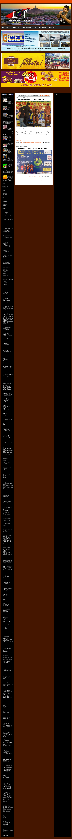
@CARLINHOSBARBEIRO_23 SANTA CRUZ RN (7, 229)
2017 (4, 197)
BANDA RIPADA (5, 256)
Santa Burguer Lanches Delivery (8, 713)
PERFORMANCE (23, 143)
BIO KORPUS (5, 271)
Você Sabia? (5, 821)
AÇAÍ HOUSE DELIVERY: (7, 235)
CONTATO (51, 27)
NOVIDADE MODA (6, 587)
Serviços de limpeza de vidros (7, 726)
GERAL (4, 447)
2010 (4, 187)
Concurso (4, 352)
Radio (4, 678)
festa (3, 423)
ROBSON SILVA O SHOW (7, 699)
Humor (4, 469)
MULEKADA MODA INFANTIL (7, 561)
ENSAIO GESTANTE (6, 399)
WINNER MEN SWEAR (6, 828)
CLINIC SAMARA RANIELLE (7, 342)
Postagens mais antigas (46, 180)
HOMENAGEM (5, 468)
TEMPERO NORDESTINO (7, 762)
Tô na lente (4, 775)
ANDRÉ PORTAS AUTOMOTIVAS (5, 243)
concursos (4, 353)
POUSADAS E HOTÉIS (15, 27)
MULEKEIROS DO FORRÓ (7, 562)
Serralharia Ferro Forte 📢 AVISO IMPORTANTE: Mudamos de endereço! (10, 156)
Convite (4, 358)
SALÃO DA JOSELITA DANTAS (8, 710)
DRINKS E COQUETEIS (7, 386)
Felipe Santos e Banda (6, 418)
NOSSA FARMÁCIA (6, 576)
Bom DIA (4, 281)
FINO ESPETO (5, 425)
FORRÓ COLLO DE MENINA (7, 431)
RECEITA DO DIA (5, 686)
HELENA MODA (5, 463)
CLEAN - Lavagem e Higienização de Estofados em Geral (7, 339)
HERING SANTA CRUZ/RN (7, 464)
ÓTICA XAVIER (5, 606)
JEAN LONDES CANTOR (7, 478)
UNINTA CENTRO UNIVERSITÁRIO (6, 800)
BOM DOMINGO (5, 282)
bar (3, 257)
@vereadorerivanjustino (6, 231)
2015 (4, 194)
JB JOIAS (4, 477)
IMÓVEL (4, 473)
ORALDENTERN (5, 600)
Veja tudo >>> (18, 140)
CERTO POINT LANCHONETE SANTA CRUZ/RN (8, 322)
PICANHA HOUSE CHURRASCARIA (6, 637)
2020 (4, 201)
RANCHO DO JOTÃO (6, 679)
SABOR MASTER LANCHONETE (5, 702)
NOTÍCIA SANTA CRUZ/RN (7, 584)
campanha (4, 297)
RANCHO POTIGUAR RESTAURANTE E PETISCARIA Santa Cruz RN (8, 682)
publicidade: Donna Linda (7, 671)
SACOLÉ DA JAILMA (6, 704)
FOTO (4, 441)
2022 (4, 204)
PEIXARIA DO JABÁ (6, 629)
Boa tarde (4, 278)
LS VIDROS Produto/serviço (7, 529)
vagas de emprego (6, 805)
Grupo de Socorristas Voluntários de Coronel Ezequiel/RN (8, 454)
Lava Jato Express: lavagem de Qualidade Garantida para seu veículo (8, 512)
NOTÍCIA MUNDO (6, 583)
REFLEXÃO (5, 689)
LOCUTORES (5, 522)
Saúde (4, 719)
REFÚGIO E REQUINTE (7, 690)
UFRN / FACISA (5, 792)
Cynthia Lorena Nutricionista (7, 366)
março (5, 213)
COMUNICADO (5, 350)
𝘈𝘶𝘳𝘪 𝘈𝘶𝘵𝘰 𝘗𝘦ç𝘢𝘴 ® (5, 252)
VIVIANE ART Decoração (7, 820)
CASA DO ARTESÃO (6, 307)
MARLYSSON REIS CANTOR (7, 540)
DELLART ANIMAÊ (6, 373)
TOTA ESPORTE (5, 783)
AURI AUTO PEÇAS (6, 251)
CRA (3, 360)
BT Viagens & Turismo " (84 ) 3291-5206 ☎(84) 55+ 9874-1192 (7, 288)
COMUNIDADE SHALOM (7, 351)
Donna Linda (5, 385)
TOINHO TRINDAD (6, 777)
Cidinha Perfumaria (6, 334)
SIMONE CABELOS (6, 733)
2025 (4, 208)
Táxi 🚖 (4, 758)
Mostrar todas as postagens (44, 95)
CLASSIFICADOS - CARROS (7, 335)
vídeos (4, 816)
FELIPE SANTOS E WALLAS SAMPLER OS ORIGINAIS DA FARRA (7, 420)
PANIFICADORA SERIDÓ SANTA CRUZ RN (7, 614)
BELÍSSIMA (5, 269)
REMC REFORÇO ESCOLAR (7, 691)
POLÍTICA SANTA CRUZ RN (7, 652)
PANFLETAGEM (5, 611)
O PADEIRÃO (5, 590)
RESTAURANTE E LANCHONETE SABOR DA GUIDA (7, 693)
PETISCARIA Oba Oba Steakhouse (6, 634)
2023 (4, 205)
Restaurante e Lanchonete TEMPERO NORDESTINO (7, 696)
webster (4, 825)
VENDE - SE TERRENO (6, 811)
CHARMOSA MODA (6, 328)
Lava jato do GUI (5, 510)
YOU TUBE (4, 831)
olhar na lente (5, 595)
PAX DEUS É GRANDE (6, 626)
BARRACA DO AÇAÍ (6, 261)
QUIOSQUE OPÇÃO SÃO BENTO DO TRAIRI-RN (7, 674)
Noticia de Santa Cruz (6, 582)
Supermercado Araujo (6, 750)
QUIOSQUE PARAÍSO (6, 676)
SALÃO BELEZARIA (6, 707)
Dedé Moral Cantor (6, 368)
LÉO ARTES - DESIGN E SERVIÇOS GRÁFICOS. (7, 521)
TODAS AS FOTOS (6, 776)
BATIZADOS (5, 264)
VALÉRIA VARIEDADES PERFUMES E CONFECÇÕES (8, 807)
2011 (4, 189)
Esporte (4, 408)
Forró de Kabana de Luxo (7, 434)
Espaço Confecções (6, 402)
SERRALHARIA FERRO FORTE (8, 725)
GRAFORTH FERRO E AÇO (7, 452)
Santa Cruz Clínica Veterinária (7, 716)
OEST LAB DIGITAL (6, 594)
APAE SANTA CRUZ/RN (6, 245)
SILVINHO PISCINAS (6, 732)
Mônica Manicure (5, 559)
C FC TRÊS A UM (5, 292)
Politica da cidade (5, 651)
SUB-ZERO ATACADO (6, 749)
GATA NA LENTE (5, 446)
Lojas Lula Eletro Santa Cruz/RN (8, 526)
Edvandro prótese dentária (7, 393)
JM (3, 481)
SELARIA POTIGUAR (6, 722)
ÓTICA (4, 603)
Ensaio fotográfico (5, 398)
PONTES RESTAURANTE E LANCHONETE (7, 658)
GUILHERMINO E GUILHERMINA (5, 459)
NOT (3, 577)
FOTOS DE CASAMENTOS (7, 442)
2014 (4, 193)
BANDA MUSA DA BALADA (7, 255)
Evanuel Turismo (5, 413)
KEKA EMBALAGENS (6, 500)
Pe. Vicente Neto (5, 627)
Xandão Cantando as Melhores (8, 830)
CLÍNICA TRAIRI (5, 343)
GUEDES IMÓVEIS (6, 457)
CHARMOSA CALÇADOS (7, 327)
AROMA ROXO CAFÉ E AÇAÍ (7, 246)
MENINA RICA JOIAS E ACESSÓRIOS (6, 553)
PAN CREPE (5, 610)
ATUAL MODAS (5, 250)
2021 (4, 202)
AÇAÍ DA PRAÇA (5, 232)
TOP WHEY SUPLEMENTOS (7, 782)
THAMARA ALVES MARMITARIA (8, 769)
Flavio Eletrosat (5, 428)
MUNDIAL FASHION (6, 565)
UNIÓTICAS (5, 801)
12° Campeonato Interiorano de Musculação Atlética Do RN (31, 148)
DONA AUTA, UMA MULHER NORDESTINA (8, 217)
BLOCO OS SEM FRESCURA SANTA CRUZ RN (7, 275)
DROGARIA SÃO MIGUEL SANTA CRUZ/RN (7, 388)
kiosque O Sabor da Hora (7, 503)
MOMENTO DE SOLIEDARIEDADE (6, 557)
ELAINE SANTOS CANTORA (7, 394)
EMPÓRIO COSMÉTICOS (7, 395)
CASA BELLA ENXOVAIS (7, 305)
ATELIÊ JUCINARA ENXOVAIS (8, 249)
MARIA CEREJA (5, 536)
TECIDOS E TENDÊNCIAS (7, 759)
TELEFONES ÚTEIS (6, 761)
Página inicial (5, 27)
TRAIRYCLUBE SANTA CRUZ (7, 789)
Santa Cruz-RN (5, 718)
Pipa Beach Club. (5, 638)
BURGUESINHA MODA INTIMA (8, 291)
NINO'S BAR (5, 575)
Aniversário (4, 244)
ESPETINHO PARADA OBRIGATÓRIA (6, 407)
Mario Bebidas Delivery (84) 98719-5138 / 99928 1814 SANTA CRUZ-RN (7, 538)
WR (3, 829)
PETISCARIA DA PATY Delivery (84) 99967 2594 (8, 632)
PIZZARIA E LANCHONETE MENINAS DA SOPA (7, 640)
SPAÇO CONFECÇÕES (6, 739)
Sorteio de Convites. (26, 27)
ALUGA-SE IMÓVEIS (6, 241)
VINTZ (4, 818)
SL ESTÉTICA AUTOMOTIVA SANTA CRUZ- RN (7, 735)
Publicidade (4, 669)
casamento (4, 310)
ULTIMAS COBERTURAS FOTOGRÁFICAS (7, 794)
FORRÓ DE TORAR (6, 435)
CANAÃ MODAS (5, 298)
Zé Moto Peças (5, 835)
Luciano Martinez (5, 531)
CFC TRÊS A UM (5, 323)
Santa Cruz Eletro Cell (6, 717)
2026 (4, 209)
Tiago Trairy (4, 774)
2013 (4, 191)
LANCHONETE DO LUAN (7, 509)
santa (4, 711)
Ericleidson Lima (5, 400)
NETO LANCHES (5, 570)
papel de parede (5, 617)
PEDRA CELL (5, 628)
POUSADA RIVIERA (6, 662)
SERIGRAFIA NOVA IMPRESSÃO (6, 724)
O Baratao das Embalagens (7, 588)
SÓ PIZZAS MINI (5, 736)
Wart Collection (5, 824)
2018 (4, 198)
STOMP (4, 744)
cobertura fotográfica (6, 345)
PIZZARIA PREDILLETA (6, 642)
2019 (4, 200)
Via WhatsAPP (5, 814)
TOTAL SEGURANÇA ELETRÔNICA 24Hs (6, 785)
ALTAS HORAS (5, 238)
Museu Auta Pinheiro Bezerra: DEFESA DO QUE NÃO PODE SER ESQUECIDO (10, 177)
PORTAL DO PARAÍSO (6, 661)
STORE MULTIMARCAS (7, 745)
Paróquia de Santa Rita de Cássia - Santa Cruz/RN (7, 621)
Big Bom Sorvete (5, 270)
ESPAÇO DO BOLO (6, 404)
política (4, 650)
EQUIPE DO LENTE (43, 27)
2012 (4, 190)
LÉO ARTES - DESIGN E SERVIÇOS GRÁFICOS (7, 519)
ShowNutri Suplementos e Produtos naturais (7, 730)
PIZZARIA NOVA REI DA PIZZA (8, 641)
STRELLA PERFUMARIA (7, 746)
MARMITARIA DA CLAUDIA (7, 541)
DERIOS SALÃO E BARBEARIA (8, 374)
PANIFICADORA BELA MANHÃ (8, 612)
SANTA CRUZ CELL (6, 712)
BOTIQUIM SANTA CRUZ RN (7, 285)
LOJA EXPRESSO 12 (6, 523)
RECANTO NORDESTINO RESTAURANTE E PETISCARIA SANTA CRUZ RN (8, 685)
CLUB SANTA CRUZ (6, 344)
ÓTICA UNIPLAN (5, 605)
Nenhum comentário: (38, 142)
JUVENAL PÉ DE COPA (6, 494)
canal (3, 299)
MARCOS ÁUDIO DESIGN (7, 535)
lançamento (4, 506)
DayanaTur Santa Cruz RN (7, 367)
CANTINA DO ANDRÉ (6, 300)
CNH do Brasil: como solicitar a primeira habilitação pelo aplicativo (9, 166)
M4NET (4, 532)
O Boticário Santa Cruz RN (7, 589)
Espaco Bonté (5, 401)
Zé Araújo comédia (6, 834)
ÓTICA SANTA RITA (6, 604)
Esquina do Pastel (6, 409)
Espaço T (4, 405)
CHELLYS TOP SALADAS (7, 329)
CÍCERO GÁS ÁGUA (6, 333)
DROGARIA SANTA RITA (7, 389)
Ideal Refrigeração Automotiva (7, 470)
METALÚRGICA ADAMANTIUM (8, 554)
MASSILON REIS (5, 546)
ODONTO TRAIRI (5, 593)
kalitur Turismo (5, 497)
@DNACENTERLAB (6, 230)
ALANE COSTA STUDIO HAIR (7, 237)
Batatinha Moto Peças (6, 263)
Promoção (4, 668)
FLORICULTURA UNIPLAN (7, 430)
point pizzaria (5, 647)
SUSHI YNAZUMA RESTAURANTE (6, 752)
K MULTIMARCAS (6, 495)
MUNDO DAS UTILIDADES (7, 566)
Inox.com (4, 476)
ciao (3, 332)
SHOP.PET (4, 727)
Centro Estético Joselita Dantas (8, 318)
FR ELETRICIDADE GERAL (7, 443)
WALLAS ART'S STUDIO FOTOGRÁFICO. (7, 823)
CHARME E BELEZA (6, 326)
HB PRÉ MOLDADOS (6, 462)
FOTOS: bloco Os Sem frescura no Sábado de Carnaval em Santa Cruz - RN (10, 145)
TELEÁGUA (5, 760)
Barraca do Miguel (6, 262)
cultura (4, 365)
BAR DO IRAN (5, 258)
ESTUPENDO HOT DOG (7, 412)
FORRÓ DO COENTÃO (6, 437)
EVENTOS (4, 415)
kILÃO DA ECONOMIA (6, 502)
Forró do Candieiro (6, 436)
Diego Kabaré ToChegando (7, 376)
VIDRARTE (4, 817)
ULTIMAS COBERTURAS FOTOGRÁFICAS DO (7, 796)
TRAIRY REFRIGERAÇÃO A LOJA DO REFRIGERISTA (7, 788)
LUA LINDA (4, 530)
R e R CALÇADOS (6, 677)
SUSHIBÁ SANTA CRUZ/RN (7, 753)
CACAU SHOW (5, 293)
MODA (35, 27)
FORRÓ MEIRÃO (5, 440)
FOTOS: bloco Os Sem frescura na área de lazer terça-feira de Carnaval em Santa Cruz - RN (10, 108)
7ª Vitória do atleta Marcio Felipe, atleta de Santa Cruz (30, 99)
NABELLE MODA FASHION (7, 569)
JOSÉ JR (4, 482)
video (3, 815)
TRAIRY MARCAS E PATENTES (8, 786)
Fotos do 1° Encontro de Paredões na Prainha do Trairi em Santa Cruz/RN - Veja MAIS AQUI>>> (8, 139)
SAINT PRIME (5, 706)
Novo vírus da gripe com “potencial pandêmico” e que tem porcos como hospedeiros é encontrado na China (8, 128)
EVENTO (4, 414)
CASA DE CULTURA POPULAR (8, 306)
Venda (4, 808)
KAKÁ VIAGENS (5, 496)
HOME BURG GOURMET (7, 467)
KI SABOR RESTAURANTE (7, 501)
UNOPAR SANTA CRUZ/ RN (7, 802)
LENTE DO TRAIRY (6, 517)
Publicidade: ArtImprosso (7, 670)
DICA (3, 375)
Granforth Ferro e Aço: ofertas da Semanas (10, 149)
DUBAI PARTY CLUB (6, 392)
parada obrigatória (6, 619)
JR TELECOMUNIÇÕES (6, 489)
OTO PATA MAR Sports (6, 609)
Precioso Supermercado (6, 663)
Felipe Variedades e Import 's (7, 422)
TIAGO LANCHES (6, 771)
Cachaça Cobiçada (6, 294)
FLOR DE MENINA (6, 429)
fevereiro (5, 212)
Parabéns (4, 618)
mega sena (4, 551)
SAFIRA (4, 705)
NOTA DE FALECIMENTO (7, 578)
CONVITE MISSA (5, 359)
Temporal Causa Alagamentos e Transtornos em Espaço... (8, 215)
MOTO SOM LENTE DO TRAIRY (8, 560)
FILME (4, 424)
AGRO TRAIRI (5, 236)
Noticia (4, 581)
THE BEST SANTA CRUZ (7, 770)
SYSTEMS (4, 754)
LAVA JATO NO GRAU (6, 514)
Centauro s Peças (5, 313)
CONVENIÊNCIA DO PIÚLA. (7, 357)
